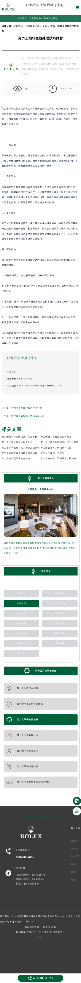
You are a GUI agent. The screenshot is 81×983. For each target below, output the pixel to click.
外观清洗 (21, 643)
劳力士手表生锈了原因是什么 (17, 442)
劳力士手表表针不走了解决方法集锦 (21, 447)
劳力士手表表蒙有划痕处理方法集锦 (60, 442)
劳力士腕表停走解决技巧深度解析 (19, 437)
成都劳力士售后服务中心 (45, 5)
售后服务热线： (40, 927)
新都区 (74, 864)
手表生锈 (59, 623)
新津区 (74, 880)
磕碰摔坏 (59, 643)
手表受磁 (21, 633)
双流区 (74, 872)
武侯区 (74, 848)
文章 (45, 26)
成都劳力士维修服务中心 (27, 26)
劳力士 (21, 653)
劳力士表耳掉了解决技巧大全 (56, 447)
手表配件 (21, 593)
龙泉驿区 (75, 856)
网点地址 (59, 613)
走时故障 (21, 603)
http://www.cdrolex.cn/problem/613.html (40, 385)
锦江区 (74, 841)
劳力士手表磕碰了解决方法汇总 (27, 415)
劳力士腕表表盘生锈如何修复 (56, 437)
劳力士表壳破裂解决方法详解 (26, 408)
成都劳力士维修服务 (46, 670)
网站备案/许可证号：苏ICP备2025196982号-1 (40, 932)
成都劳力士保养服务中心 (24, 333)
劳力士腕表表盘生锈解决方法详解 (19, 453)
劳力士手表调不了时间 (52, 453)
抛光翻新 (21, 623)
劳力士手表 (60, 603)
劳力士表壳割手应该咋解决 (16, 458)
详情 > (17, 553)
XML (40, 937)
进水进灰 (21, 613)
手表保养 (59, 593)
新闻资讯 (59, 633)
